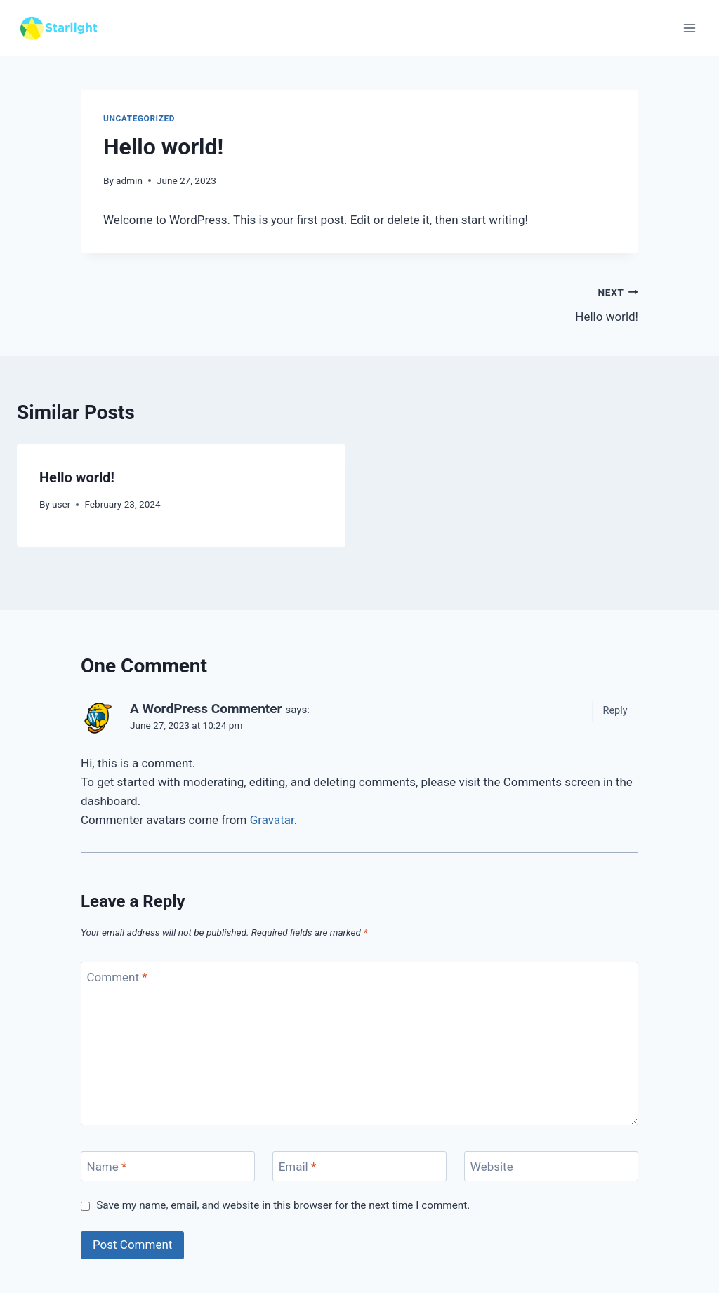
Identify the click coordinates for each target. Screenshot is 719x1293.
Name (107, 1167)
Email (298, 1167)
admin (129, 180)
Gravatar (272, 820)
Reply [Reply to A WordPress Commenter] (615, 711)
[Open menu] (689, 28)
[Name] (168, 1166)
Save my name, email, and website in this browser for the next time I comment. (283, 1205)
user (61, 504)
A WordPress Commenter (206, 709)
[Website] (551, 1166)
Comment (117, 977)
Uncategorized (139, 119)
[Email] (359, 1166)
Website (491, 1167)
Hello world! (504, 303)
